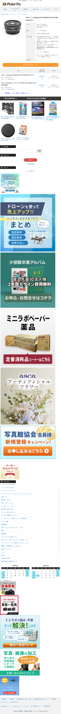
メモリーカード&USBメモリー (9, 536)
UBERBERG (47, 706)
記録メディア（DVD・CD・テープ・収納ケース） (14, 539)
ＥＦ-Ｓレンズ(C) (22, 14)
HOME (5, 9)
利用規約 (54, 699)
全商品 (2, 14)
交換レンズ (8, 14)
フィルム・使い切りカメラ (8, 512)
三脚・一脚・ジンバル (7, 503)
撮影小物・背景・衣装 (7, 509)
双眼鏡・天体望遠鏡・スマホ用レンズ (11, 546)
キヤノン (14, 14)
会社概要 (3, 699)
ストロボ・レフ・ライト (7, 506)
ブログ (56, 9)
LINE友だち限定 (5, 558)
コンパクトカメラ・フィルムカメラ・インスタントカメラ (16, 493)
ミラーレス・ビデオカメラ (8, 490)
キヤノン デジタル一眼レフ (8, 484)
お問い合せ (36, 9)
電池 (2, 530)
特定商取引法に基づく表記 (24, 699)
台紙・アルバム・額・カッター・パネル (12, 527)
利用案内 (25, 9)
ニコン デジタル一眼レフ (8, 487)
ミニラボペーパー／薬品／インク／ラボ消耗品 (13, 518)
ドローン (3, 552)
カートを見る (45, 9)
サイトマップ (4, 702)
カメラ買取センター (35, 706)
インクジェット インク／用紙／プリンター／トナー (15, 543)
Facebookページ (5, 706)
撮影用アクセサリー (6, 500)
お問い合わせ (14, 702)
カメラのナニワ (16, 706)
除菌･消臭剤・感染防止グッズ (9, 561)
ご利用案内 (11, 699)
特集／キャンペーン (6, 549)
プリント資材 (4, 521)
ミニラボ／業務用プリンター (9, 515)
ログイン (50, 78)
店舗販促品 (4, 524)
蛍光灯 (3, 555)
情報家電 (3, 533)
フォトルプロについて (15, 9)
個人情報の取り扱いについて (41, 699)
